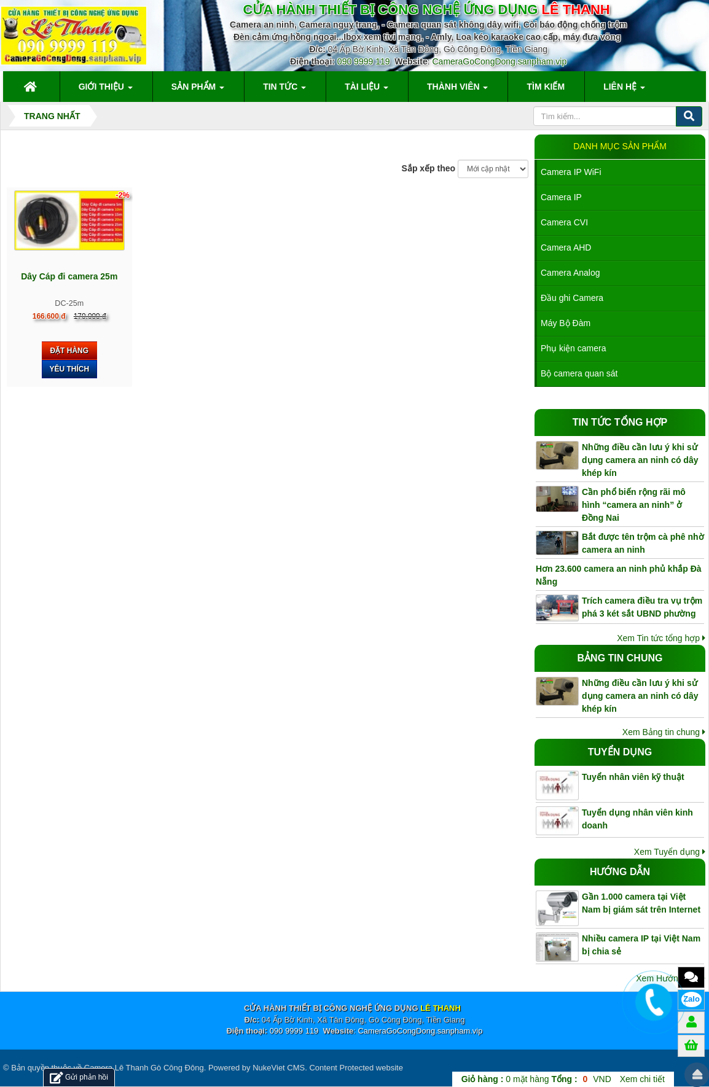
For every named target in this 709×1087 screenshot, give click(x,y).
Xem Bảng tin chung (663, 732)
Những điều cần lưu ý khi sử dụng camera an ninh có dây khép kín (640, 460)
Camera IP (561, 197)
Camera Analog (570, 273)
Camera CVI (564, 222)
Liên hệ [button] (624, 90)
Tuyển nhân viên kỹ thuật (633, 777)
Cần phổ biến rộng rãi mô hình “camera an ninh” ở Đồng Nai (634, 505)
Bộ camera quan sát (579, 373)
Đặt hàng (69, 350)
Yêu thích (69, 369)
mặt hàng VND (536, 1079)
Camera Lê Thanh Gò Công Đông (144, 1067)
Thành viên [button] (457, 90)
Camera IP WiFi (571, 172)
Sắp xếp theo (429, 168)
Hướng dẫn (620, 872)
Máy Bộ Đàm (565, 323)
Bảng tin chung (620, 658)
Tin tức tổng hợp (620, 422)
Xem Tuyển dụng (669, 852)
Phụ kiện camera (573, 348)
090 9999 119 (363, 61)
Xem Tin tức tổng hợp (661, 638)
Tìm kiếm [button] (546, 87)
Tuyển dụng (620, 752)
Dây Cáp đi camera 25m (69, 276)
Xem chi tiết (642, 1079)
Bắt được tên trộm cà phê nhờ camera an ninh (643, 543)
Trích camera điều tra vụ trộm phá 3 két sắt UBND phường (642, 607)
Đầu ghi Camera (572, 298)
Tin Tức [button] (284, 90)
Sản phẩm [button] (197, 90)
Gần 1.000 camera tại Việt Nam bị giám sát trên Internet (641, 903)
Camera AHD (566, 247)
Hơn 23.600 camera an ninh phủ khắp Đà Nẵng (619, 575)
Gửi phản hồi (79, 1077)
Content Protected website (355, 1067)
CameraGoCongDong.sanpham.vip (500, 61)
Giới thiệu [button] (106, 90)
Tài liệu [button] (366, 90)
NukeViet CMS (279, 1067)
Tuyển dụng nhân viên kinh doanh (637, 819)
